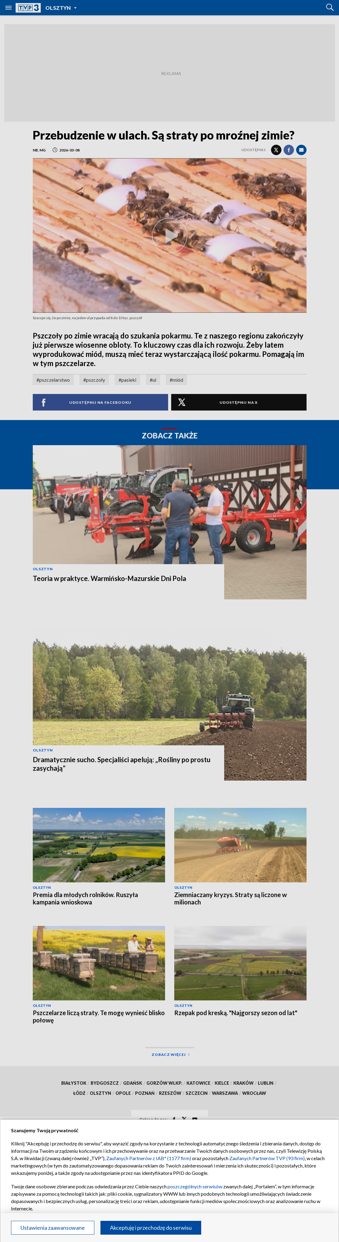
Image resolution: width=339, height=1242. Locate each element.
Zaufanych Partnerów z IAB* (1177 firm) (148, 1158)
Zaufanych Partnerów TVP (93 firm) (267, 1158)
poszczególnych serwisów (195, 1186)
